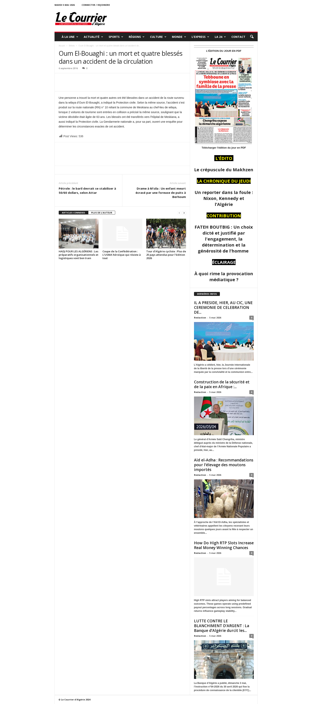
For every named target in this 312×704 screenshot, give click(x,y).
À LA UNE (70, 36)
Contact (238, 37)
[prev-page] (179, 213)
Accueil (62, 45)
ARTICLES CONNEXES (73, 212)
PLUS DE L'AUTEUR (101, 212)
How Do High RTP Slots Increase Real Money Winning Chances (224, 545)
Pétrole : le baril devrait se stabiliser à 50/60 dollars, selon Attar (87, 190)
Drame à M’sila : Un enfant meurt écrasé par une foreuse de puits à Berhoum (161, 192)
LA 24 (220, 36)
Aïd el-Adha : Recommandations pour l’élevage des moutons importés (223, 464)
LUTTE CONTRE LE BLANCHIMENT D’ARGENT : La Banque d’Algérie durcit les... (221, 625)
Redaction (200, 317)
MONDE (179, 36)
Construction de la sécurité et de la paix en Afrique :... (222, 384)
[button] (251, 36)
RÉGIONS (136, 36)
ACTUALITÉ (93, 36)
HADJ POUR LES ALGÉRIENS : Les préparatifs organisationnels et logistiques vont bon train (78, 255)
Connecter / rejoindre (96, 4)
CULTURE (158, 36)
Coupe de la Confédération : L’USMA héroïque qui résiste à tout (121, 255)
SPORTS (116, 36)
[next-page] (184, 213)
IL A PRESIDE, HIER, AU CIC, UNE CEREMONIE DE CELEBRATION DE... (223, 307)
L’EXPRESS (200, 36)
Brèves (72, 45)
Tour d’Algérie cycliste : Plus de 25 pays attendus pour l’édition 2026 (166, 255)
